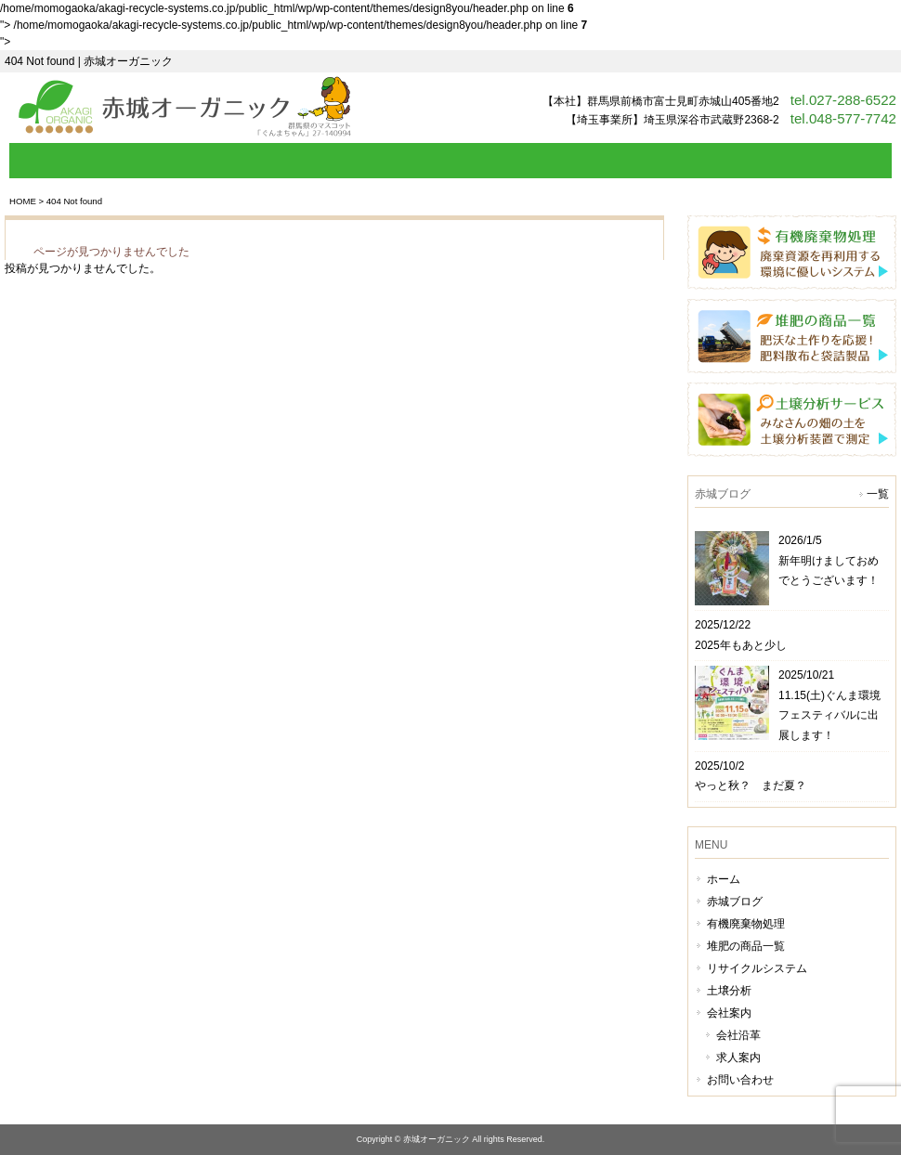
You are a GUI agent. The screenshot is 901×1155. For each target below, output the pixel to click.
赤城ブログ (735, 901)
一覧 (878, 493)
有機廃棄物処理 (746, 923)
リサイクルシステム (757, 968)
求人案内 (738, 1057)
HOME (22, 201)
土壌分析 (729, 990)
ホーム (723, 879)
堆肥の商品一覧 (746, 946)
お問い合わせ (740, 1079)
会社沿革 (738, 1035)
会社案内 (729, 1012)
